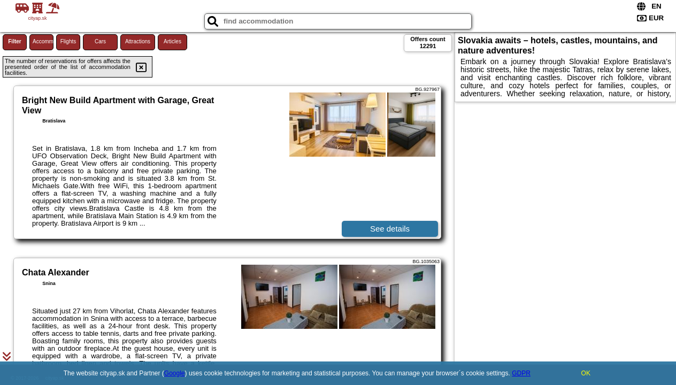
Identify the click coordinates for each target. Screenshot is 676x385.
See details (390, 228)
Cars (100, 41)
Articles (172, 41)
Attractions (137, 41)
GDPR (521, 373)
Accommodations (43, 41)
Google (174, 373)
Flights (68, 41)
